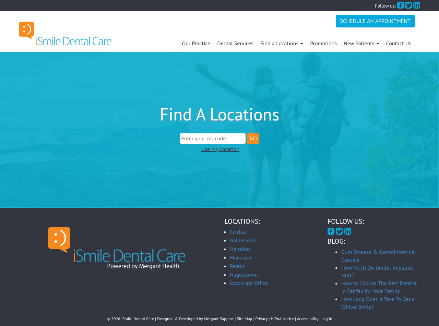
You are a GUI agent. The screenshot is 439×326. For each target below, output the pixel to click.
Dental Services (235, 43)
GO (253, 138)
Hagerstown (244, 274)
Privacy (262, 318)
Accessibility (307, 318)
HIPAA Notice (282, 318)
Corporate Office (249, 282)
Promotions (323, 43)
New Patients (361, 43)
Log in (326, 318)
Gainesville (243, 240)
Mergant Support (219, 318)
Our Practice (196, 43)
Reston (238, 266)
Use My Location (220, 148)
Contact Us (398, 43)
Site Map (244, 318)
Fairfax (238, 231)
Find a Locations (282, 43)
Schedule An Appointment (375, 21)
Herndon (240, 248)
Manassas (241, 257)
